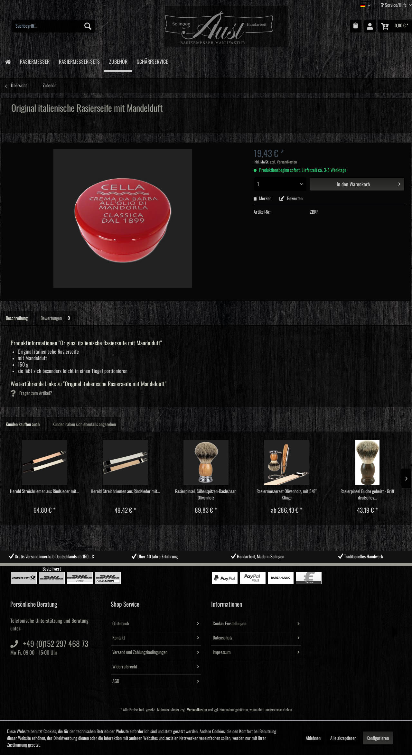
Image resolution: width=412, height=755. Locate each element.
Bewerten (291, 198)
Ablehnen (313, 738)
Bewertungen (56, 318)
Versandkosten (197, 710)
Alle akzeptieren (343, 738)
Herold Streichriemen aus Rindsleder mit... (44, 491)
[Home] (7, 61)
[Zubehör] (118, 61)
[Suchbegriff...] (53, 26)
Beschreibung (17, 318)
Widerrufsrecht (124, 667)
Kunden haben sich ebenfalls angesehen (84, 424)
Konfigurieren (378, 738)
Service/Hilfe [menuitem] (393, 5)
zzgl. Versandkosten (283, 162)
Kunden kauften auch (23, 424)
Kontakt (118, 638)
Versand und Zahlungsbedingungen (139, 652)
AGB (115, 681)
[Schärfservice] (152, 60)
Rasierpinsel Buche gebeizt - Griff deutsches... (367, 494)
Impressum (222, 652)
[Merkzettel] (355, 26)
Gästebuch (120, 623)
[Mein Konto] (370, 26)
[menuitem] (53, 26)
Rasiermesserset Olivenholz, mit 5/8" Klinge (287, 494)
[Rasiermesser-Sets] (79, 60)
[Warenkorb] (395, 26)
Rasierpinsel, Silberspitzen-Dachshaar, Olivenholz (206, 494)
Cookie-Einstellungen (229, 623)
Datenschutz (222, 638)
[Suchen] (88, 26)
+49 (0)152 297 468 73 (55, 644)
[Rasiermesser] (34, 60)
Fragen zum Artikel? (31, 393)
